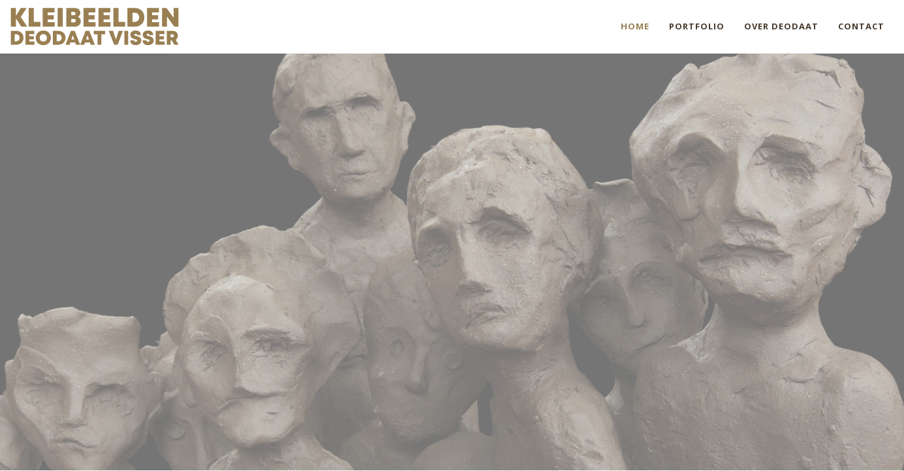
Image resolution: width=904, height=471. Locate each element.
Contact (861, 26)
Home (635, 26)
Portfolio (697, 26)
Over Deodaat (781, 26)
